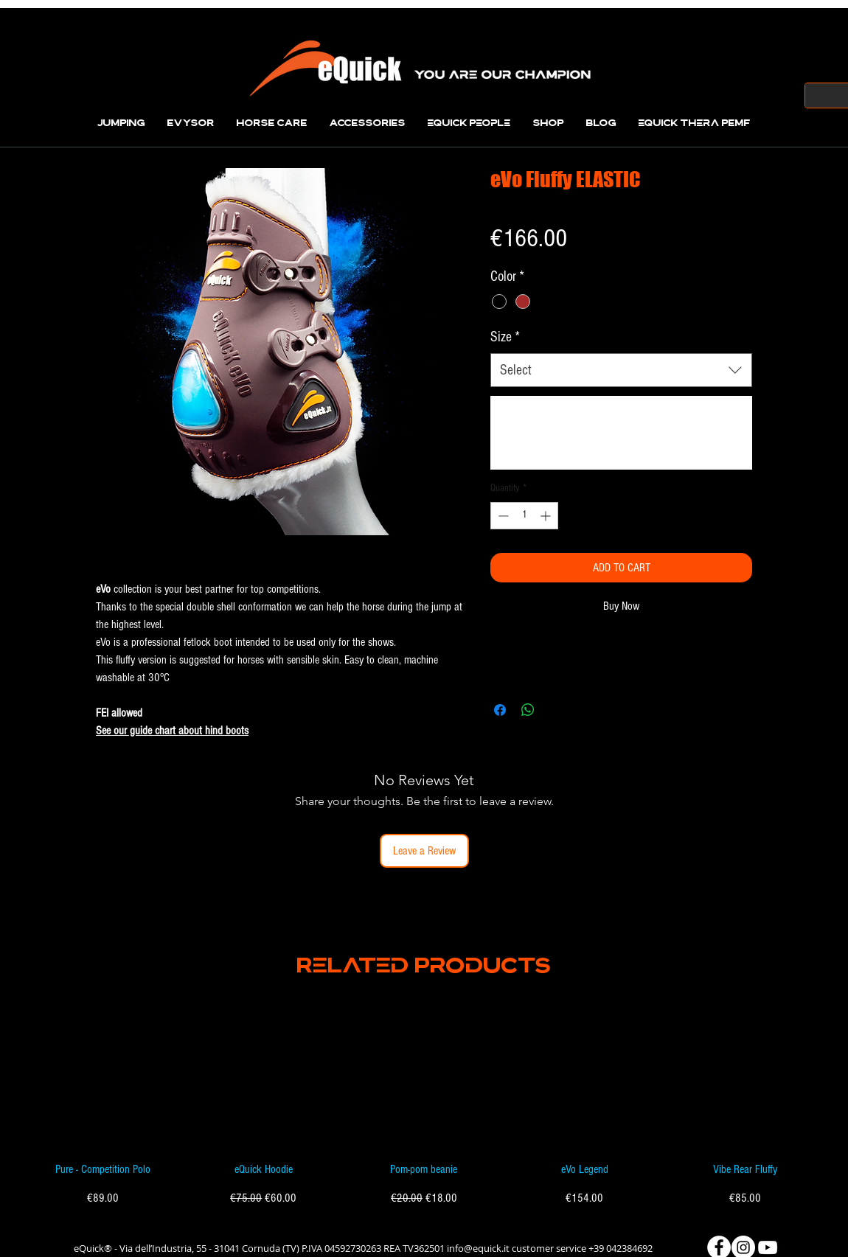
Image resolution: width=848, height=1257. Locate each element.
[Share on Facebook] (500, 710)
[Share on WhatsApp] (528, 710)
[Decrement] (502, 516)
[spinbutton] (524, 516)
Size (505, 337)
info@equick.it (478, 1248)
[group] (424, 1105)
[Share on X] (556, 710)
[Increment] (547, 516)
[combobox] (621, 370)
